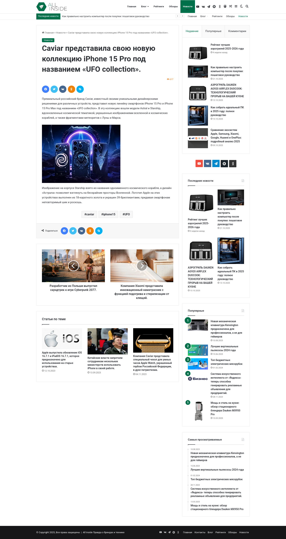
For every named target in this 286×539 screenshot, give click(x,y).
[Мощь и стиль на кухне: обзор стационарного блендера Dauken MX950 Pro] (198, 411)
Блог (143, 6)
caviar (90, 214)
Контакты (199, 532)
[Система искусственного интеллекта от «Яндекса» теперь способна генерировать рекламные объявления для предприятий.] (198, 378)
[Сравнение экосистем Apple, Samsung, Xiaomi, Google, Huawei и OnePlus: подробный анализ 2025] (198, 138)
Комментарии (237, 31)
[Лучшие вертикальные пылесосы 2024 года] (198, 350)
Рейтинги (159, 6)
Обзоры (173, 6)
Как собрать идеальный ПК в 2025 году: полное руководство (227, 111)
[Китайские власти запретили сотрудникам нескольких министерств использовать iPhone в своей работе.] (108, 341)
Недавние (192, 31)
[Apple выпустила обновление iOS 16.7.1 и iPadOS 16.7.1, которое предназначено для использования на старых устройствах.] (62, 338)
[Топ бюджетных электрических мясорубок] (198, 363)
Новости (187, 6)
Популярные (213, 31)
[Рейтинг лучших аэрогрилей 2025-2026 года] (198, 53)
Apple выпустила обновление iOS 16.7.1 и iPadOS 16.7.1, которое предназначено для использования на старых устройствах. (62, 359)
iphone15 (109, 214)
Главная (131, 6)
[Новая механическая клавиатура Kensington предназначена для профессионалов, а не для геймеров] (198, 325)
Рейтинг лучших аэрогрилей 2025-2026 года (198, 223)
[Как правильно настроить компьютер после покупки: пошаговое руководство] (198, 72)
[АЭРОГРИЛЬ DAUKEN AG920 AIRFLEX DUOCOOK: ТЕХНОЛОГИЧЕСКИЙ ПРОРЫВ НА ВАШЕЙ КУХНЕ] (198, 93)
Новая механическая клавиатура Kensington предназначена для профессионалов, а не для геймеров (226, 329)
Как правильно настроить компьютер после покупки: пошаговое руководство (105, 16)
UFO (127, 214)
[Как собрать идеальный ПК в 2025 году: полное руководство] (198, 116)
